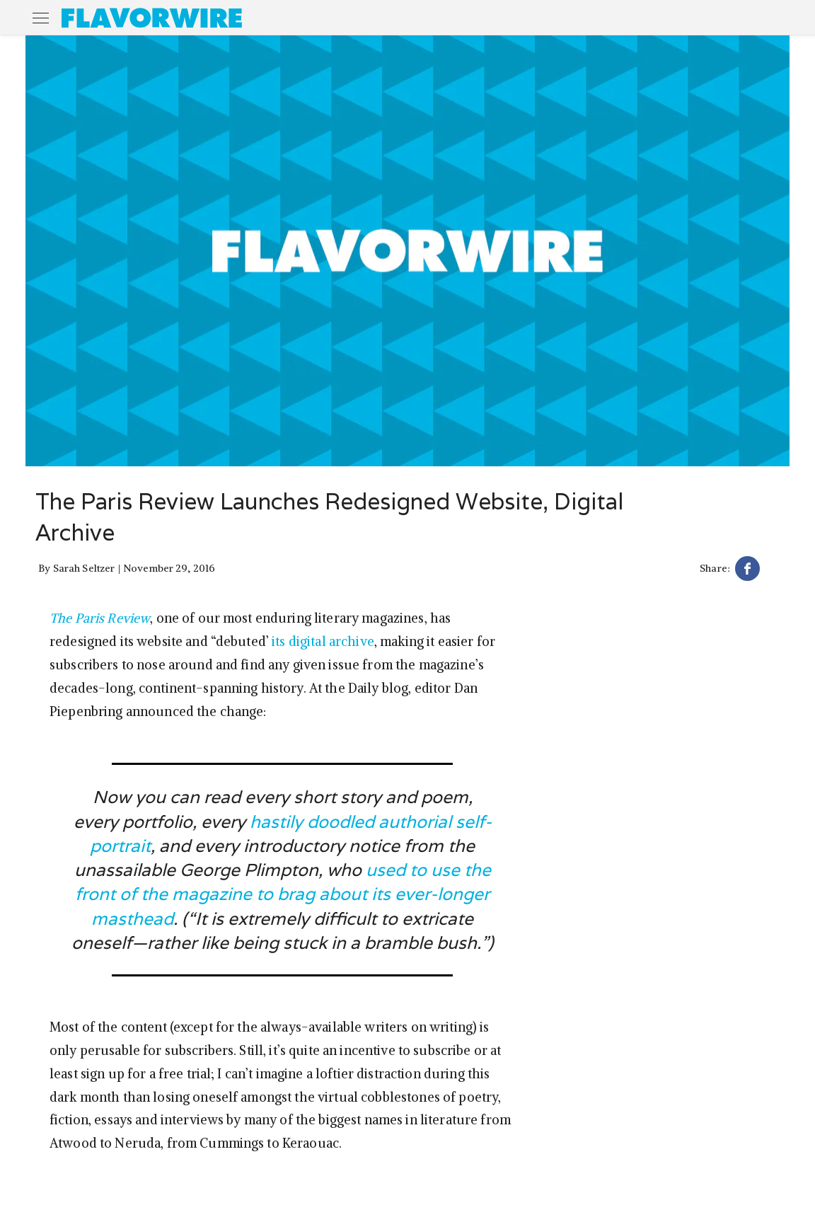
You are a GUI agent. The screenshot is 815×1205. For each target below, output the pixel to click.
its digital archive (323, 641)
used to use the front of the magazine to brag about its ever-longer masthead (283, 894)
